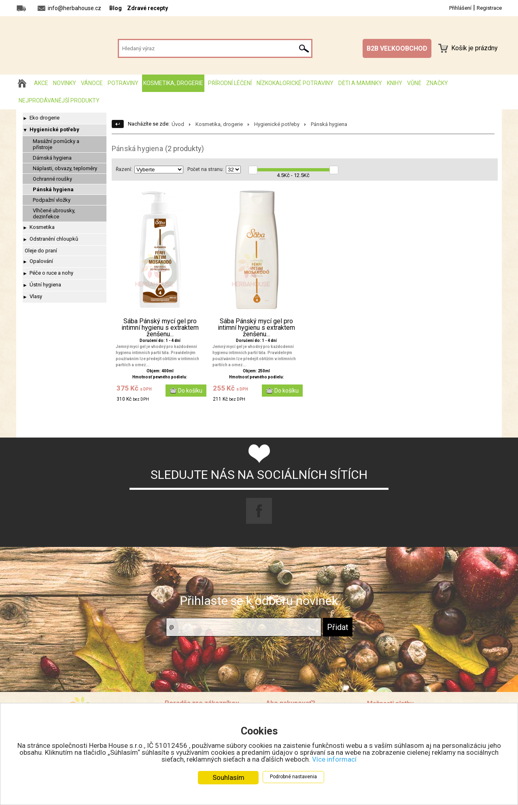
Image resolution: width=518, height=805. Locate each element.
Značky (437, 83)
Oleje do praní (41, 251)
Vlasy (36, 296)
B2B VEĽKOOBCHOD (397, 48)
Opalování (41, 261)
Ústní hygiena (45, 285)
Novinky (64, 83)
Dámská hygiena (52, 158)
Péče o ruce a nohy (51, 273)
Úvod (178, 124)
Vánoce (92, 83)
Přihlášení (460, 8)
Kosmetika (42, 227)
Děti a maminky (360, 83)
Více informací (334, 759)
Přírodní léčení (230, 83)
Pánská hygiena (53, 189)
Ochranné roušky (52, 179)
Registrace (489, 8)
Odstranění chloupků (54, 239)
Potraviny (123, 83)
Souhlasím (228, 777)
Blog (115, 8)
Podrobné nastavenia (293, 776)
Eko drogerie (44, 118)
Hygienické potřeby (54, 129)
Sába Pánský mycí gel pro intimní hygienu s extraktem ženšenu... (160, 327)
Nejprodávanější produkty (59, 100)
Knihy (394, 83)
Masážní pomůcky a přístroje (56, 144)
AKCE (41, 83)
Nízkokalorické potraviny (295, 83)
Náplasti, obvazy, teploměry (65, 168)
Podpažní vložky (51, 200)
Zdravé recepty (147, 8)
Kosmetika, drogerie (173, 83)
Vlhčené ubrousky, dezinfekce (54, 213)
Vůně (414, 83)
